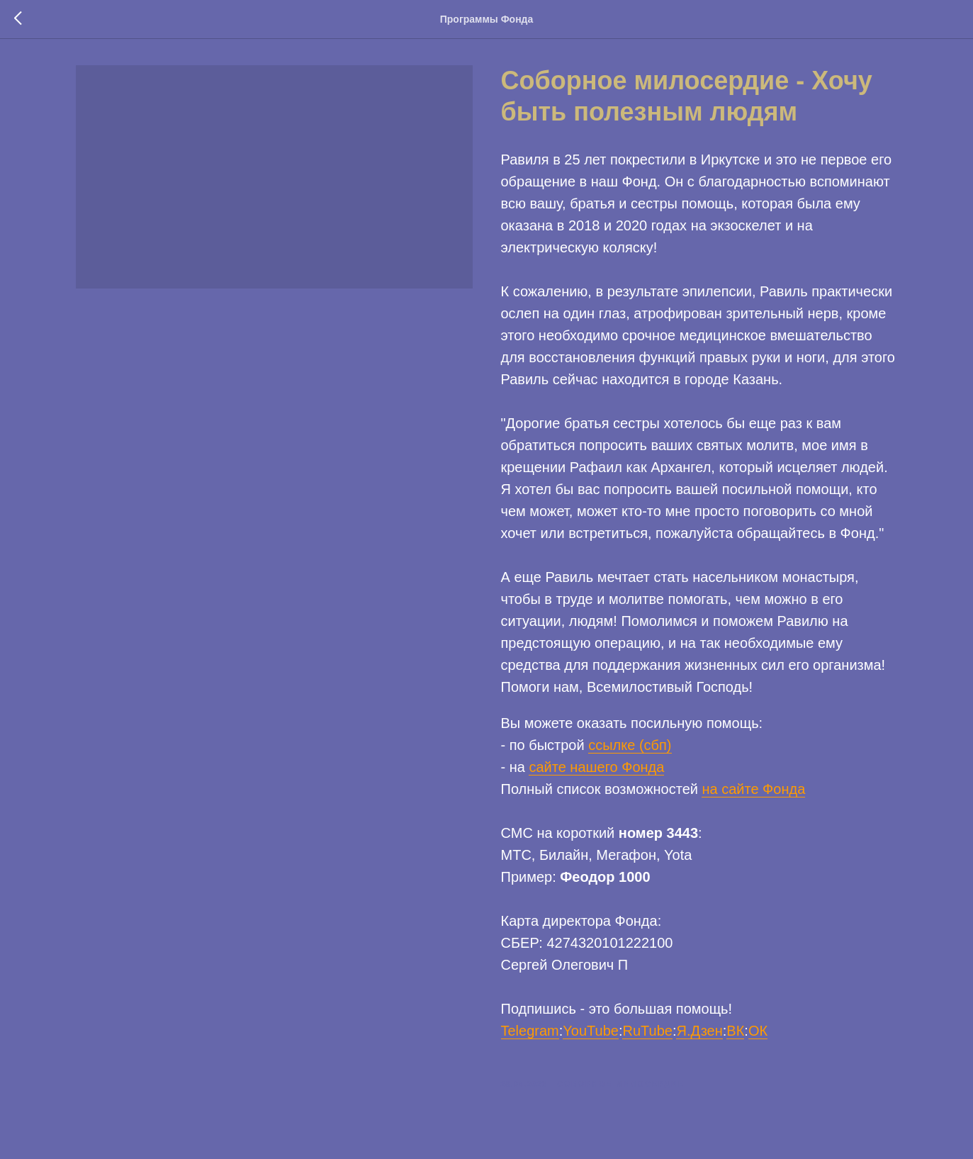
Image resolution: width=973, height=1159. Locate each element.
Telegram (530, 1033)
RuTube (647, 1033)
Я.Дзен (699, 1033)
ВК (735, 1033)
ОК (757, 1033)
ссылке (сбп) (629, 747)
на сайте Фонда (753, 791)
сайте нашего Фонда (596, 769)
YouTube (591, 1033)
